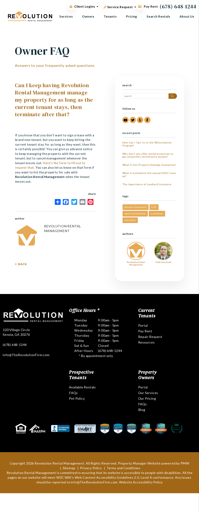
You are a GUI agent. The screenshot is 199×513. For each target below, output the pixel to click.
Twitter (74, 202)
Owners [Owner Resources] (88, 16)
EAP (154, 206)
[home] (30, 16)
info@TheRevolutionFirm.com (26, 355)
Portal (143, 325)
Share (58, 202)
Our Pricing (147, 398)
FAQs (73, 393)
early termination (135, 213)
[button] (125, 120)
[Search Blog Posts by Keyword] (145, 96)
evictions (130, 220)
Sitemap (69, 468)
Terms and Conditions (123, 468)
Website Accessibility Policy (141, 482)
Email (82, 202)
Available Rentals (82, 387)
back (21, 264)
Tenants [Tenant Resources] (110, 16)
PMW (185, 463)
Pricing (131, 16)
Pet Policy (77, 398)
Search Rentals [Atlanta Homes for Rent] (158, 16)
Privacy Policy (91, 468)
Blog (141, 410)
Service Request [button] (118, 6)
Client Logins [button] (81, 6)
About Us (187, 16)
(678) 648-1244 (178, 6)
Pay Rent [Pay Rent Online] (147, 6)
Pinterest (90, 202)
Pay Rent (145, 331)
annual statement (135, 206)
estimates (157, 213)
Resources (146, 342)
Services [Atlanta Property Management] (66, 16)
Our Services (148, 393)
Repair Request (150, 337)
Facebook (66, 202)
